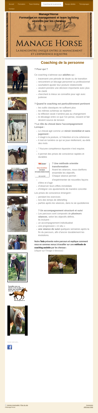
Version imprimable (12, 405)
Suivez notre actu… (13, 342)
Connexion (89, 405)
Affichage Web (88, 407)
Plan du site (24, 405)
